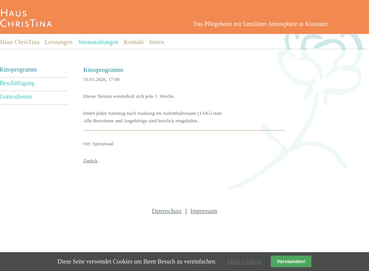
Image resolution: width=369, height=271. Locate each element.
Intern (156, 42)
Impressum (204, 211)
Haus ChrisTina (19, 42)
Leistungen (59, 42)
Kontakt (134, 42)
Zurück (90, 160)
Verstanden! (291, 261)
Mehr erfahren (244, 261)
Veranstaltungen (98, 42)
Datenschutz (166, 211)
